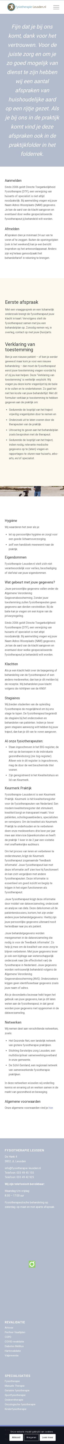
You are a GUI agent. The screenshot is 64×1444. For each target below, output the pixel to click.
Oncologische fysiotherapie (20, 1404)
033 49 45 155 (26, 1172)
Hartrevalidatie (13, 1350)
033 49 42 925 (25, 1177)
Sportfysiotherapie (15, 1395)
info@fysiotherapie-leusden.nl (23, 1168)
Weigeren (31, 1437)
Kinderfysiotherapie (15, 1409)
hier (51, 1107)
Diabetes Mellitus (14, 1346)
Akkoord (16, 1437)
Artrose (9, 1327)
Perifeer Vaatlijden (15, 1332)
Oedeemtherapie (14, 1399)
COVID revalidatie (14, 1341)
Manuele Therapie (15, 1385)
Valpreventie (12, 1355)
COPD (8, 1336)
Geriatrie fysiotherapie (17, 1390)
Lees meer (47, 1437)
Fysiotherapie (12, 1381)
